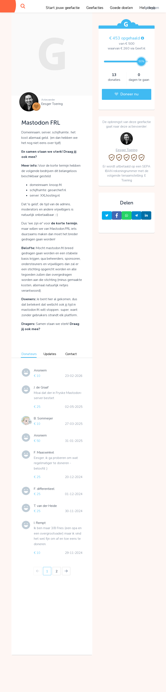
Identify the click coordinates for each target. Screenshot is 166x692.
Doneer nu (127, 94)
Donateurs (29, 354)
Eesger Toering (52, 104)
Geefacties (94, 7)
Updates (49, 354)
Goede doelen (121, 7)
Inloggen (151, 7)
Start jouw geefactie (63, 7)
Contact (71, 354)
